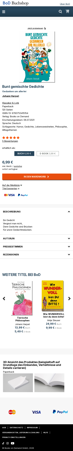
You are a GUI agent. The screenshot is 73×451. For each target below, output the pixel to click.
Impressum (32, 428)
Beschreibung (12, 211)
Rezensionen (11, 254)
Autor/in (9, 238)
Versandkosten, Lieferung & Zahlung (20, 432)
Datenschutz (16, 428)
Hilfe (45, 432)
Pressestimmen (13, 246)
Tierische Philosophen (22, 319)
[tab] (36, 210)
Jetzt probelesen (35, 28)
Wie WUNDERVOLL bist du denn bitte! (53, 315)
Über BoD (65, 4)
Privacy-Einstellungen (13, 437)
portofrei (18, 166)
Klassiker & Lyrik (10, 102)
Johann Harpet (10, 96)
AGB (4, 428)
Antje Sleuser (53, 320)
